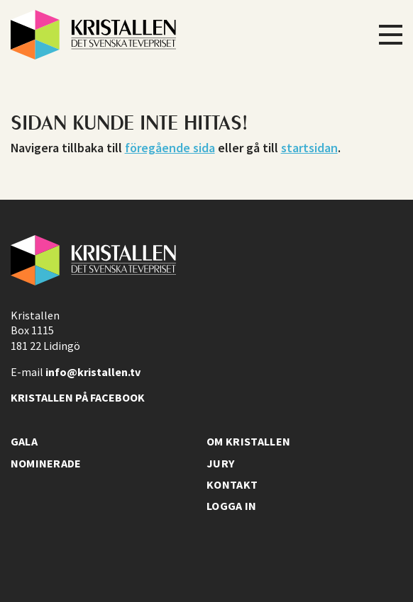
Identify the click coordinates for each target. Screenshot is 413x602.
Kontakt (232, 484)
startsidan (309, 148)
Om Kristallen (248, 441)
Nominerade (46, 463)
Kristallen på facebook (78, 397)
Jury (220, 463)
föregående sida (170, 148)
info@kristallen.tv (93, 372)
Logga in (231, 505)
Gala (24, 441)
